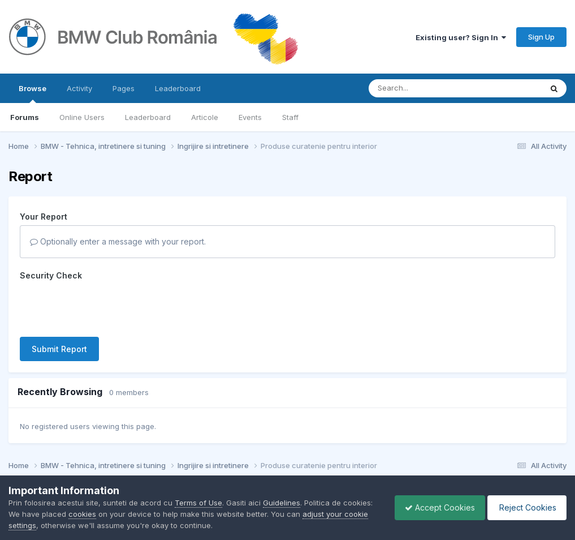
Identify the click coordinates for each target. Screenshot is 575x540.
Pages (124, 88)
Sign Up (541, 36)
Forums (24, 117)
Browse (32, 93)
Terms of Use (198, 502)
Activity (79, 88)
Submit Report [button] (59, 349)
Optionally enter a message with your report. (118, 241)
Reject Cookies (525, 507)
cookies (114, 513)
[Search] (424, 88)
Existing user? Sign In (461, 37)
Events (250, 117)
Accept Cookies (434, 507)
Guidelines (281, 502)
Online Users (82, 117)
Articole (204, 117)
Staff (290, 117)
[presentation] (106, 306)
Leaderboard (148, 117)
